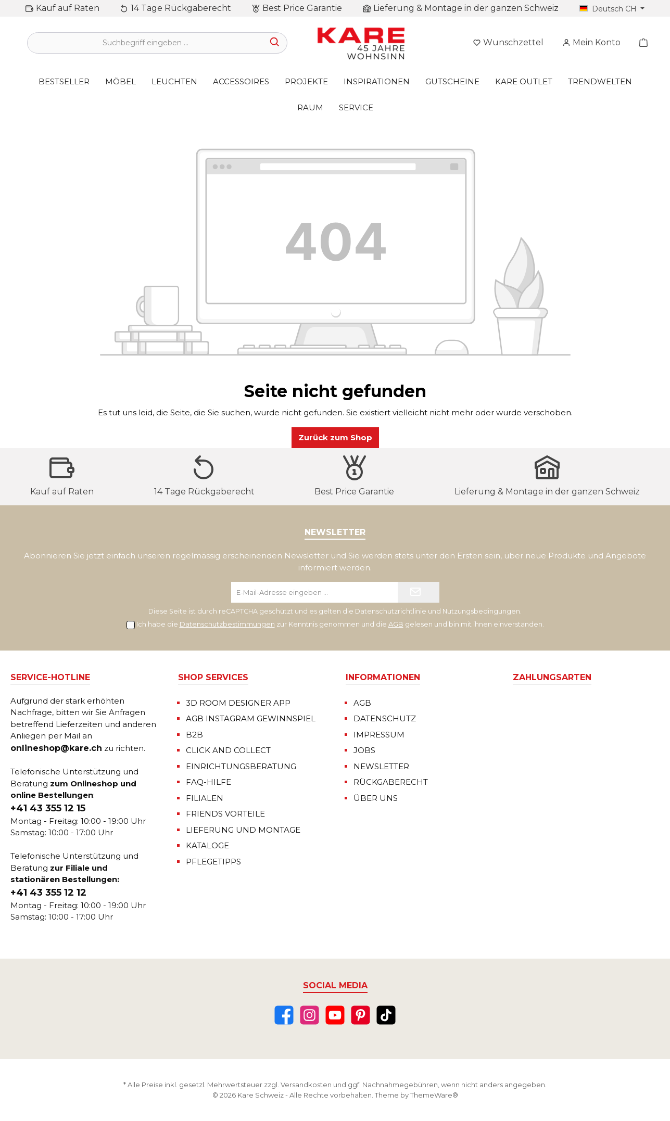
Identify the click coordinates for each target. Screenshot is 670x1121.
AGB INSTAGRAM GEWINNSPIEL (250, 718)
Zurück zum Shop (335, 437)
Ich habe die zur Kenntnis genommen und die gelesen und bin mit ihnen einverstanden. (340, 624)
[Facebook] (284, 1015)
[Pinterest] (360, 1015)
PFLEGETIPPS (213, 862)
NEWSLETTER (381, 766)
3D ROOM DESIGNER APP (238, 703)
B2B (194, 735)
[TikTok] (386, 1015)
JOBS (364, 750)
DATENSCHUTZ (384, 718)
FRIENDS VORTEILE (225, 814)
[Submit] (418, 592)
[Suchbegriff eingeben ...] (145, 43)
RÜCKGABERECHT (390, 782)
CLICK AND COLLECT (228, 750)
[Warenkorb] (640, 43)
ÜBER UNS (375, 798)
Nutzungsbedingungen (481, 611)
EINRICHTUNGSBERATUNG (241, 766)
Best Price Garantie (302, 8)
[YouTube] (335, 1015)
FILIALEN (204, 798)
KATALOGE (207, 845)
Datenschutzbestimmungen (227, 624)
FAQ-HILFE (208, 782)
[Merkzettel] (508, 43)
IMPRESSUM (378, 735)
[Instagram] (309, 1015)
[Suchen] (275, 43)
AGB (395, 624)
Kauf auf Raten (67, 8)
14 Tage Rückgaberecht (181, 8)
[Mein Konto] (591, 43)
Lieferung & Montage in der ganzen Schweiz (466, 8)
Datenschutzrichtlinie (390, 611)
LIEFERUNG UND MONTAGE (243, 830)
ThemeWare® (434, 1095)
